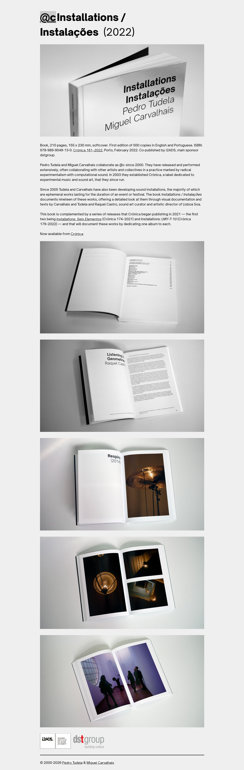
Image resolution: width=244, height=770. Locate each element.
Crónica (77, 234)
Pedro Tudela (72, 763)
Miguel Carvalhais (100, 763)
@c (48, 17)
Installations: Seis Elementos (79, 219)
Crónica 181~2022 (87, 150)
